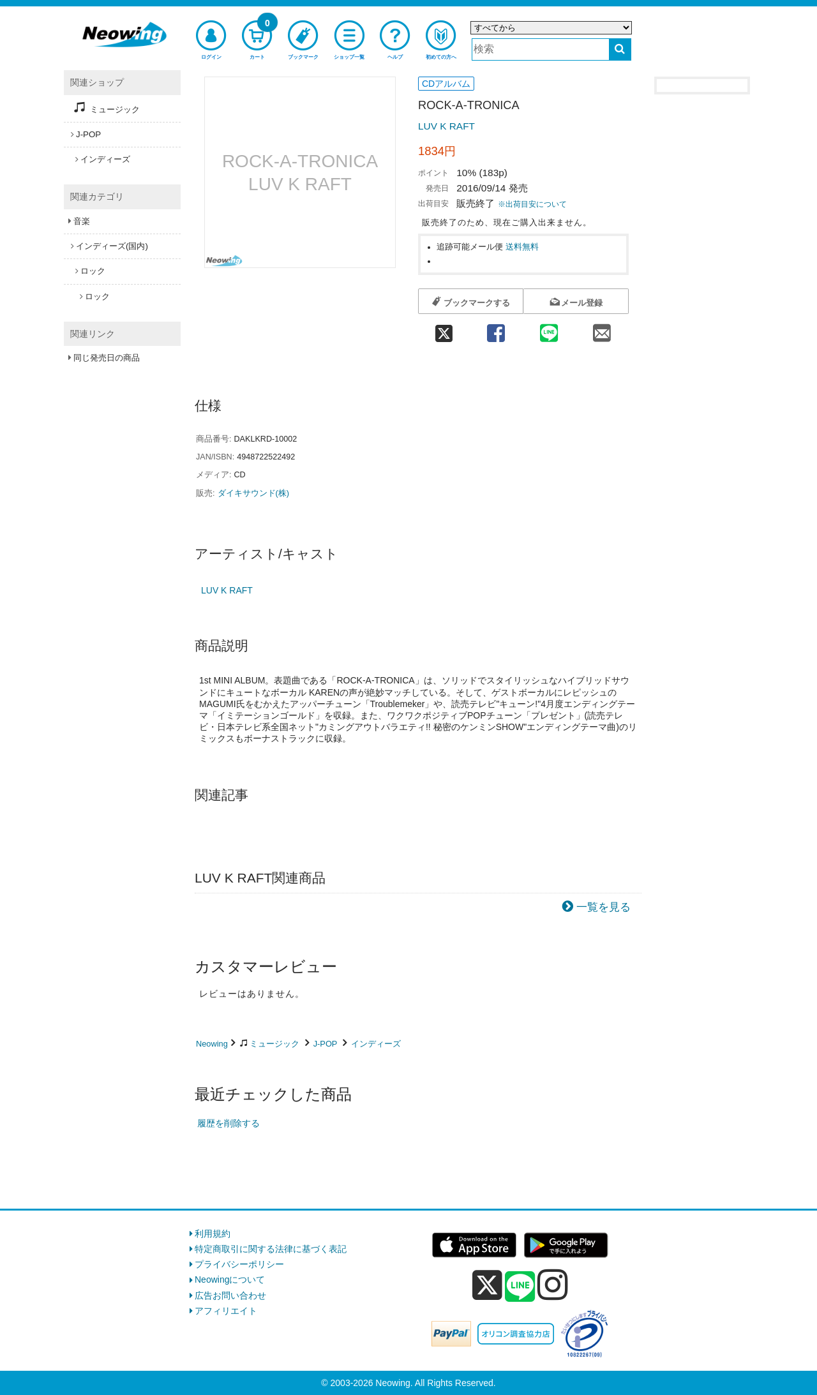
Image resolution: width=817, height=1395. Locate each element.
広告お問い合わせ (230, 1295)
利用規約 (212, 1233)
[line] (520, 1287)
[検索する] (620, 49)
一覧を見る (603, 907)
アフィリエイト (226, 1311)
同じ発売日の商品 (106, 357)
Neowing (212, 1043)
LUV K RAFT (446, 126)
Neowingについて (230, 1279)
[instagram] (552, 1284)
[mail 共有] (602, 329)
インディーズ (376, 1043)
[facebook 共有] (495, 329)
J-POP (325, 1043)
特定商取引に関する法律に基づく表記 (271, 1249)
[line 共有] (549, 329)
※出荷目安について (532, 204)
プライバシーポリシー (239, 1264)
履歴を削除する (228, 1123)
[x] (487, 1285)
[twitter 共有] (443, 329)
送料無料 (522, 246)
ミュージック (274, 1043)
